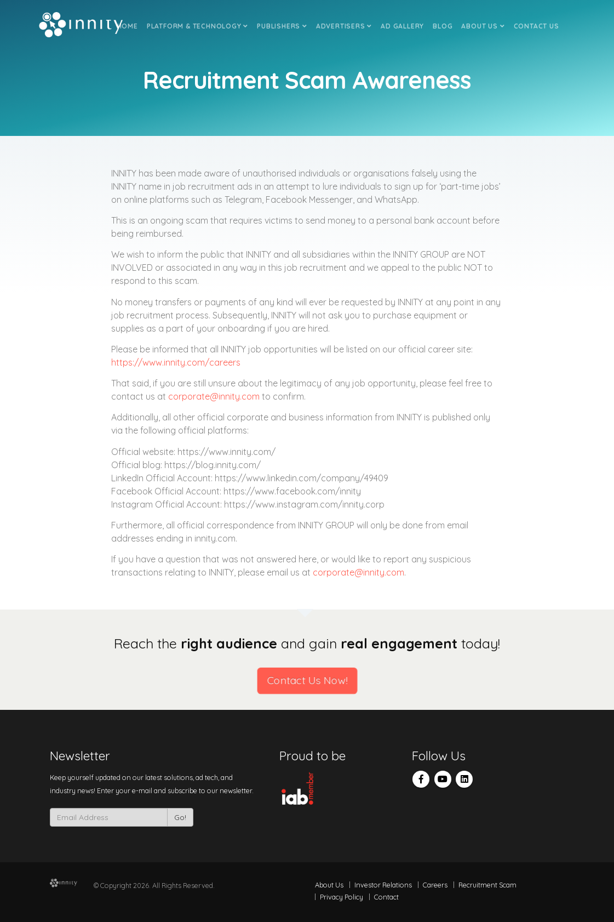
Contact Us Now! (307, 680)
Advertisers (344, 26)
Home (127, 26)
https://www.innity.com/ (226, 451)
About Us (482, 26)
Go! (180, 817)
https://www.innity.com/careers (175, 362)
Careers (435, 884)
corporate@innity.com (214, 396)
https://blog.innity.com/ (212, 464)
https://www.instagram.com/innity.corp (304, 504)
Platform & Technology (197, 26)
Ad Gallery (402, 26)
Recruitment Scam (487, 884)
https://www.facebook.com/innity (292, 491)
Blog (442, 26)
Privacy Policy (341, 896)
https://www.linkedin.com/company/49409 (301, 478)
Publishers (282, 26)
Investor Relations (383, 884)
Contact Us (536, 26)
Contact (386, 896)
